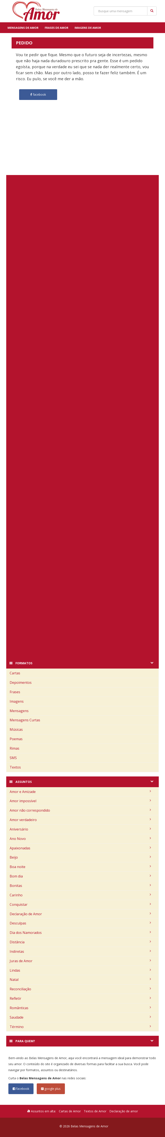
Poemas (16, 739)
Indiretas (80, 951)
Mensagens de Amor (23, 28)
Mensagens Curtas (25, 720)
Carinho (80, 895)
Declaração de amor (123, 1111)
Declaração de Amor (80, 914)
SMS (13, 757)
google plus (51, 1089)
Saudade (80, 1017)
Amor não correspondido (80, 810)
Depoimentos (21, 682)
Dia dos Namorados (80, 932)
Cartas (15, 673)
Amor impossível (80, 801)
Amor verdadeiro (80, 819)
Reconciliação (80, 989)
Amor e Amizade (80, 791)
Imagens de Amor (88, 28)
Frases (15, 692)
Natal (80, 979)
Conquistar (80, 904)
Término (80, 1026)
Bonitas (80, 885)
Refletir (80, 998)
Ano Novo (80, 838)
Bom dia (80, 876)
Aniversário (80, 829)
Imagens (17, 701)
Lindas (80, 970)
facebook (21, 1089)
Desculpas (80, 923)
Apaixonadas (80, 848)
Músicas (16, 729)
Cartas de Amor (70, 1111)
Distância (80, 942)
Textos (15, 767)
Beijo (80, 857)
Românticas (80, 1008)
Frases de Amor (56, 28)
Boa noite (80, 866)
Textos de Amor (95, 1111)
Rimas (14, 748)
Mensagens (19, 710)
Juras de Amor (80, 961)
